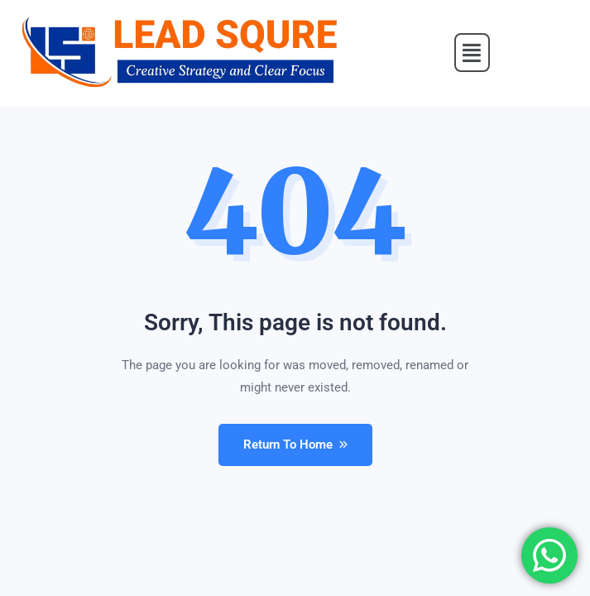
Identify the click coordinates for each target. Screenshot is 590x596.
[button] (472, 53)
